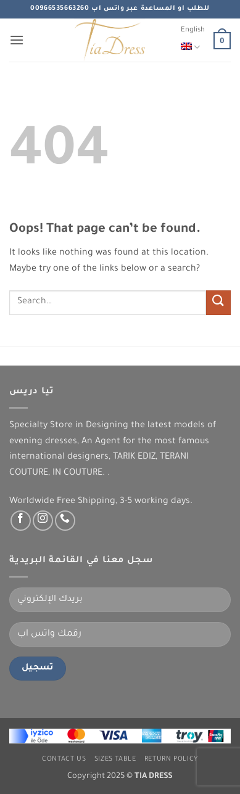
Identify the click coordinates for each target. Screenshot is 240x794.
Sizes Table (115, 759)
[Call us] (65, 520)
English (193, 42)
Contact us (64, 759)
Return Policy (171, 759)
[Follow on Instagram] (43, 520)
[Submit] (218, 302)
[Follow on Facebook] (20, 520)
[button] (16, 40)
